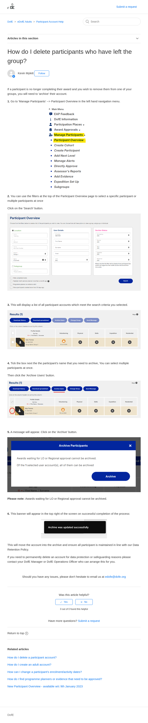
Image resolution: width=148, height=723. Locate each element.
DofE (10, 21)
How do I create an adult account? (29, 664)
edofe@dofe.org (115, 576)
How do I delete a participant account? (31, 657)
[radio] (64, 602)
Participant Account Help (50, 21)
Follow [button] (41, 73)
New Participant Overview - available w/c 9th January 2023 (45, 686)
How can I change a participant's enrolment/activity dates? (44, 671)
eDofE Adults (24, 21)
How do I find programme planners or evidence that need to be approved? (54, 679)
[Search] (112, 21)
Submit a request (126, 6)
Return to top (17, 633)
